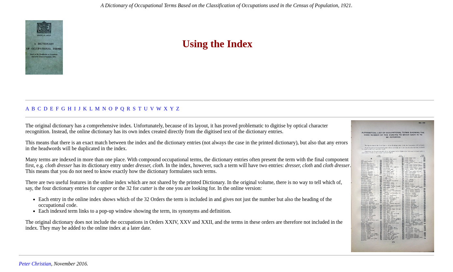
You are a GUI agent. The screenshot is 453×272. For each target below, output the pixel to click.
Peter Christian (35, 263)
